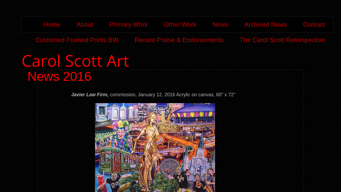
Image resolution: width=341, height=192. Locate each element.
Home (51, 24)
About (84, 24)
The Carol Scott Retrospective (282, 39)
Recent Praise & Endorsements (179, 39)
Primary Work (128, 24)
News (220, 24)
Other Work (180, 24)
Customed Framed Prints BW (77, 39)
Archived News (265, 24)
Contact (314, 24)
